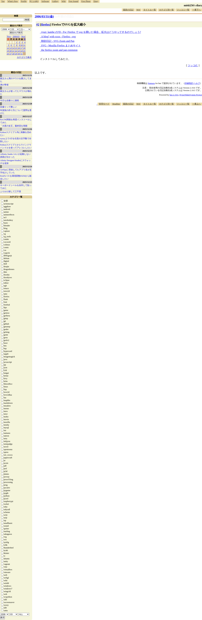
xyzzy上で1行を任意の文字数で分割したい (15, 140)
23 (19, 51)
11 (24, 45)
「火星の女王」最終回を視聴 (13, 126)
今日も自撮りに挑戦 (9, 100)
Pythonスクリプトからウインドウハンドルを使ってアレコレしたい (15, 146)
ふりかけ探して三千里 (10, 191)
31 (22, 54)
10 (22, 45)
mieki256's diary (193, 5)
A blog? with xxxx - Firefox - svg (58, 36)
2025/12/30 (27, 88)
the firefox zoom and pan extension (59, 50)
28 (13, 54)
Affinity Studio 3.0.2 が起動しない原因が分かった (15, 155)
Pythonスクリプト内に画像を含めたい (15, 133)
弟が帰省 (4, 85)
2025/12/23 (27, 182)
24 (22, 51)
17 (22, 48)
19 (8, 51)
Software (45, 1)
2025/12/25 (27, 151)
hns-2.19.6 (174, 95)
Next (23, 36)
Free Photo (85, 1)
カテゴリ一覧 (16, 197)
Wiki (64, 1)
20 (11, 51)
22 (16, 51)
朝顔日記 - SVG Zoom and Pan (57, 41)
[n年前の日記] (64, 16)
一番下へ (196, 10)
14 (13, 48)
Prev (9, 36)
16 (19, 48)
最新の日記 (128, 10)
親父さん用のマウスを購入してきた (15, 80)
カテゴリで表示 (24, 57)
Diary (96, 1)
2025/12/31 (27, 75)
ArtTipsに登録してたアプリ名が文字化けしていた (16, 171)
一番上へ (196, 104)
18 (24, 48)
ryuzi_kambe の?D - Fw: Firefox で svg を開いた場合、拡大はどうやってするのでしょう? (91, 32)
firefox (45, 24)
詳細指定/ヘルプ (192, 83)
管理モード (104, 104)
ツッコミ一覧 (183, 10)
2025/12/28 (27, 103)
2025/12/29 (27, 97)
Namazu (151, 83)
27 (11, 54)
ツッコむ (193, 65)
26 (8, 54)
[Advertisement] (143, 115)
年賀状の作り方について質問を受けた (15, 111)
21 (13, 51)
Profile (24, 1)
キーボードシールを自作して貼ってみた (15, 186)
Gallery (55, 1)
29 (16, 54)
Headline (116, 104)
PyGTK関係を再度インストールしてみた (16, 121)
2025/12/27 (27, 116)
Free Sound (73, 1)
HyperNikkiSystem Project (191, 95)
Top (2, 1)
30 (19, 54)
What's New (13, 1)
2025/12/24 (27, 166)
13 (11, 48)
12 (8, 48)
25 (24, 51)
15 (16, 48)
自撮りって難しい (8, 107)
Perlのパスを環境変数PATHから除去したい (15, 177)
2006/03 (16, 36)
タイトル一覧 (149, 10)
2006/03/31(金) (44, 16)
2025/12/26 (27, 129)
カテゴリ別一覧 (166, 10)
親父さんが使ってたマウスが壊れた (15, 92)
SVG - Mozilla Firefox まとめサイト (61, 45)
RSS (138, 10)
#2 (37, 24)
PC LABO (34, 1)
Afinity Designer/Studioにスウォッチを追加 (15, 161)
